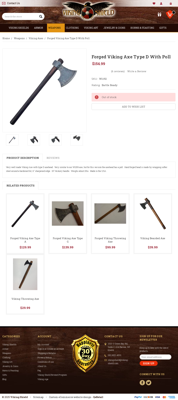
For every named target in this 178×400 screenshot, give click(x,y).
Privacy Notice (45, 357)
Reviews (53, 157)
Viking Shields (20, 27)
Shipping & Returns (47, 353)
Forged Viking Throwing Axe (110, 240)
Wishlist (154, 4)
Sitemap (38, 397)
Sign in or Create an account (51, 348)
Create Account (173, 5)
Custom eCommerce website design (70, 397)
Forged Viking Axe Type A (25, 240)
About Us (42, 366)
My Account (161, 4)
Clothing (74, 27)
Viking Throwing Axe (25, 298)
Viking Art (92, 27)
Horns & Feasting (143, 27)
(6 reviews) (118, 71)
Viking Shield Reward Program (52, 374)
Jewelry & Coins (115, 27)
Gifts (164, 27)
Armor (40, 27)
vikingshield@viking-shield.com (118, 361)
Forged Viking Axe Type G (68, 240)
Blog (4, 379)
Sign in (168, 5)
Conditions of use (46, 361)
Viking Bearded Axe (152, 238)
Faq (39, 370)
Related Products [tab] (21, 185)
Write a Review (136, 71)
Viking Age (43, 379)
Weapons (56, 27)
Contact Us (13, 3)
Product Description (23, 157)
